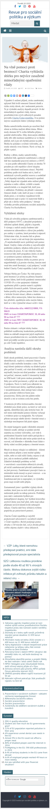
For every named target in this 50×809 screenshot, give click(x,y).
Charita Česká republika (22, 118)
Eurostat (8, 715)
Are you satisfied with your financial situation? (21, 763)
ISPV (21, 88)
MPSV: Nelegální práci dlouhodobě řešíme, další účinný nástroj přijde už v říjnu (24, 665)
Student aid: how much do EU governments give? (25, 724)
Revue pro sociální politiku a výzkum (25, 14)
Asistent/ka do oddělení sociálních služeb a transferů (25, 707)
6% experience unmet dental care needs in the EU (25, 734)
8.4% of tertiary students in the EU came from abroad (26, 753)
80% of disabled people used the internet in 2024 (25, 744)
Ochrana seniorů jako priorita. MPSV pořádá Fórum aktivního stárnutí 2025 (25, 670)
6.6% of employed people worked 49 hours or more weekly (26, 758)
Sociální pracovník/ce (15, 701)
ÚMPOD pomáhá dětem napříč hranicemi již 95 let (25, 674)
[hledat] (22, 780)
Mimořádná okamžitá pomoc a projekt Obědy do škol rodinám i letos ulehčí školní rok (26, 660)
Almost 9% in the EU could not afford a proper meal (23, 739)
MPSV (6, 617)
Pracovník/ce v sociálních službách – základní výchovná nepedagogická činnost (26, 694)
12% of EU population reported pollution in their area (25, 729)
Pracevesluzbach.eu (13, 688)
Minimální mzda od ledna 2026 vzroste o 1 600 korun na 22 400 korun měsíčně (25, 641)
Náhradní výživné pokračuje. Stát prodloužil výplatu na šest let (25, 679)
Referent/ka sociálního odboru (19, 698)
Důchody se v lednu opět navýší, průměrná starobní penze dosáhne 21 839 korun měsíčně (24, 635)
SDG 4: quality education (16, 721)
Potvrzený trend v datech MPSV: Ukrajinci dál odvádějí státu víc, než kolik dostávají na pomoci (25, 654)
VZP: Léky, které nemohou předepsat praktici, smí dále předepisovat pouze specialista (21, 550)
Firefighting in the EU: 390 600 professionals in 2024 (25, 748)
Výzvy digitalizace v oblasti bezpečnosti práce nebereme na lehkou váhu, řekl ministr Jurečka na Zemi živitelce (26, 647)
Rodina (40, 88)
